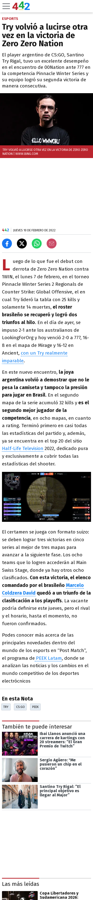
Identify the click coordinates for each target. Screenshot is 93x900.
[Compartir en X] (22, 243)
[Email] (52, 243)
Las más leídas (20, 884)
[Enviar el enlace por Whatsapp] (37, 243)
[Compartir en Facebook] (7, 243)
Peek (35, 707)
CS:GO (20, 707)
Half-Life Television (22, 448)
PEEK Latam (48, 658)
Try (5, 707)
